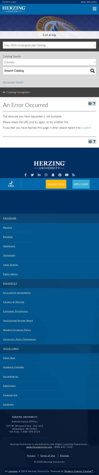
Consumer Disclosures (15, 311)
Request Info (56, 184)
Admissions (9, 385)
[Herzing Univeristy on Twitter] (32, 175)
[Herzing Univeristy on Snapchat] (53, 175)
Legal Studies (10, 264)
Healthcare (9, 246)
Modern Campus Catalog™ (78, 471)
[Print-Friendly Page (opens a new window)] (90, 103)
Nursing (7, 227)
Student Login (9, 2)
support (86, 127)
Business (8, 236)
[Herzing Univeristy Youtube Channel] (66, 175)
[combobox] (49, 45)
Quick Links (11, 348)
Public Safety (10, 274)
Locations (8, 404)
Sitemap (64, 455)
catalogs (13, 471)
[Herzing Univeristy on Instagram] (46, 175)
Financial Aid (10, 395)
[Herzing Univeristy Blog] (73, 175)
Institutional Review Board (18, 320)
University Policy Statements (19, 339)
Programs (9, 218)
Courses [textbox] (9, 62)
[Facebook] (25, 175)
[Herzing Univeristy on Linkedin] (39, 175)
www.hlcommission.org (39, 447)
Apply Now (81, 184)
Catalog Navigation (18, 92)
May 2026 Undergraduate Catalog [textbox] (25, 45)
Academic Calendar (13, 367)
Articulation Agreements (17, 292)
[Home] (13, 9)
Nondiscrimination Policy (17, 330)
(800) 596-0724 (89, 2)
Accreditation (10, 376)
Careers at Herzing (13, 302)
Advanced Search (13, 82)
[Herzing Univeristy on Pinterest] (60, 175)
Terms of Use (47, 455)
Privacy (31, 455)
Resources (10, 283)
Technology (9, 255)
